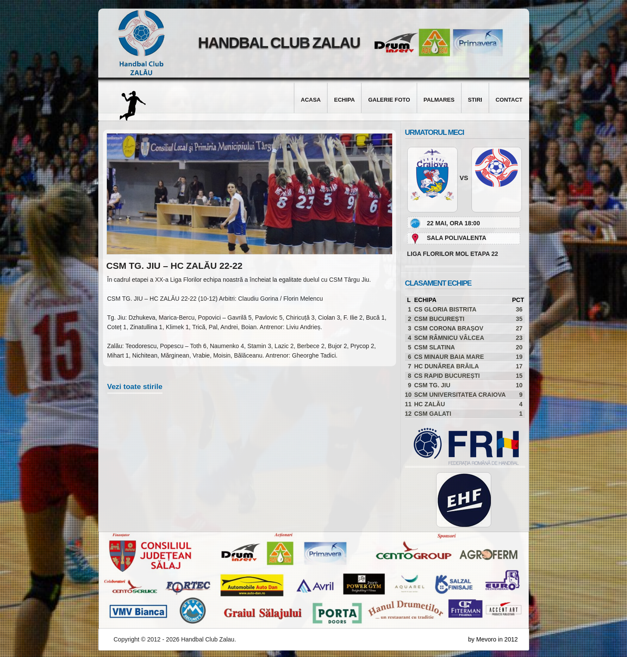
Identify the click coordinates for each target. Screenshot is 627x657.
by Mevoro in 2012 (493, 639)
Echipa (344, 100)
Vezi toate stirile (135, 387)
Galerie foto (389, 100)
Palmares (439, 100)
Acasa (311, 100)
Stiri (475, 100)
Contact (509, 100)
